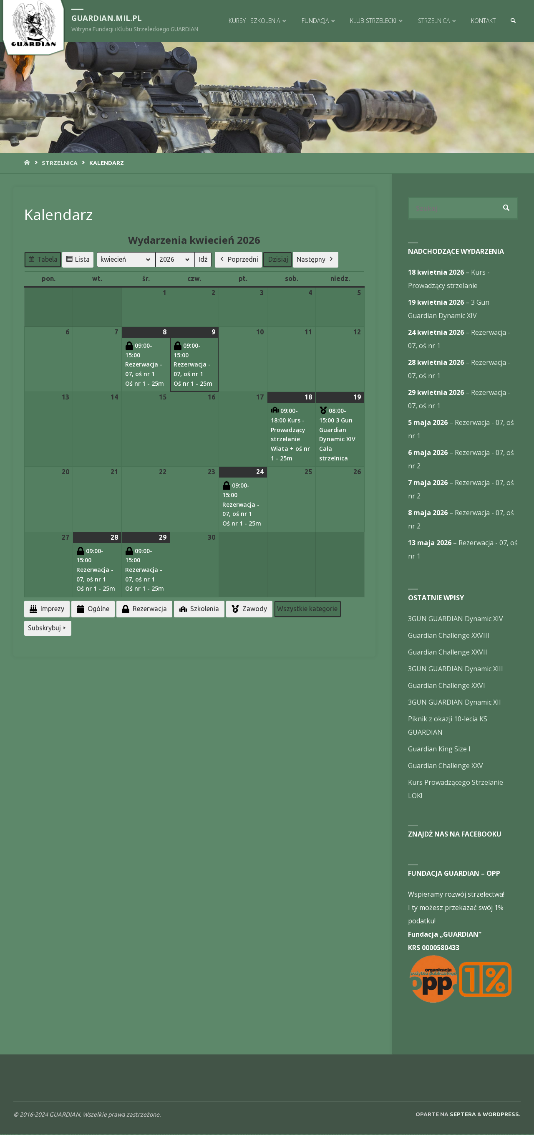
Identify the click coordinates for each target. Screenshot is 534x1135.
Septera (462, 1115)
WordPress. (502, 1115)
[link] (512, 21)
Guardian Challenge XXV (445, 766)
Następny (316, 259)
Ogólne (92, 609)
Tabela (43, 261)
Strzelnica (60, 162)
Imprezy (46, 609)
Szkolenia (198, 609)
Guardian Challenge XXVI (446, 686)
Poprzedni (238, 259)
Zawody (248, 609)
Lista (77, 261)
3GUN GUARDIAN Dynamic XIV (455, 619)
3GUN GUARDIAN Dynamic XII (454, 703)
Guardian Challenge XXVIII (448, 636)
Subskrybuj (48, 628)
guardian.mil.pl (108, 17)
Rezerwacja (143, 609)
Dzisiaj (278, 259)
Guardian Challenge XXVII (447, 652)
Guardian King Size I (439, 749)
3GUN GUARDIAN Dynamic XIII (455, 669)
